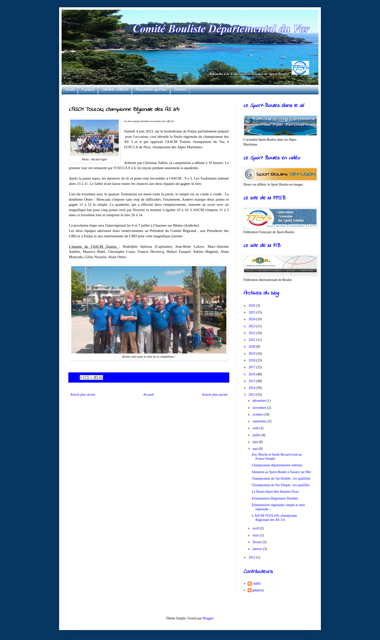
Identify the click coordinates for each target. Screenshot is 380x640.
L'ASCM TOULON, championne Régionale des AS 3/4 (274, 518)
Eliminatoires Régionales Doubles (275, 498)
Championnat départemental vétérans (277, 465)
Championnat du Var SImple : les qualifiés (280, 485)
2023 (252, 326)
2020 (252, 346)
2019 (252, 353)
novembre (260, 408)
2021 (252, 340)
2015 (252, 381)
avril (256, 528)
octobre (258, 414)
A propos (87, 89)
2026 (252, 305)
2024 (252, 319)
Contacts (180, 89)
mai (256, 449)
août (256, 428)
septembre (260, 421)
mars (256, 535)
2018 (252, 360)
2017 (252, 367)
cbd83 (257, 583)
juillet (257, 435)
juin (256, 442)
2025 (252, 312)
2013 (252, 394)
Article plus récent (82, 394)
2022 (252, 333)
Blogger (208, 618)
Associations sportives (150, 89)
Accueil (69, 89)
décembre (260, 400)
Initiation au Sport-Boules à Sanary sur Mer (281, 472)
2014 (252, 388)
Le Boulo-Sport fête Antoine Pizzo (275, 491)
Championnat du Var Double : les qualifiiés (281, 478)
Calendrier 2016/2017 (115, 89)
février (257, 542)
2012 (252, 557)
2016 (252, 374)
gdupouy (258, 590)
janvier (258, 549)
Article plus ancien (215, 394)
